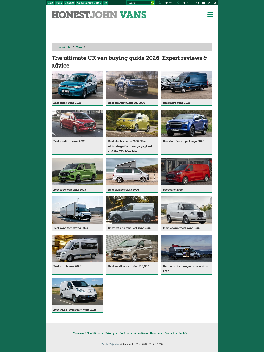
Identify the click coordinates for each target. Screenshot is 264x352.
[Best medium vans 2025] (77, 127)
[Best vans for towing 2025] (77, 213)
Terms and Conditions (86, 333)
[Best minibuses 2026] (77, 252)
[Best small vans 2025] (77, 88)
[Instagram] (209, 2)
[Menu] (210, 14)
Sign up (165, 2)
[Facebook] (197, 2)
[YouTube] (203, 2)
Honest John (64, 47)
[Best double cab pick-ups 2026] (186, 127)
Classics (69, 3)
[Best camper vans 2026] (132, 175)
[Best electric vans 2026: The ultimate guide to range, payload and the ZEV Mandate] (132, 132)
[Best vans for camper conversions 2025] (186, 254)
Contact (169, 333)
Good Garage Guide (89, 3)
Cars (50, 3)
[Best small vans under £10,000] (132, 252)
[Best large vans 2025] (186, 88)
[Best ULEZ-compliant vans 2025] (77, 295)
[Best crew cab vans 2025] (77, 175)
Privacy (109, 333)
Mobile (183, 333)
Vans (59, 3)
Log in (182, 2)
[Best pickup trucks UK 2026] (132, 88)
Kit (105, 3)
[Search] (152, 3)
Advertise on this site (147, 333)
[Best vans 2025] (186, 175)
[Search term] (140, 2)
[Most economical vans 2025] (186, 213)
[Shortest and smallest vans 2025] (132, 213)
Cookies (124, 333)
